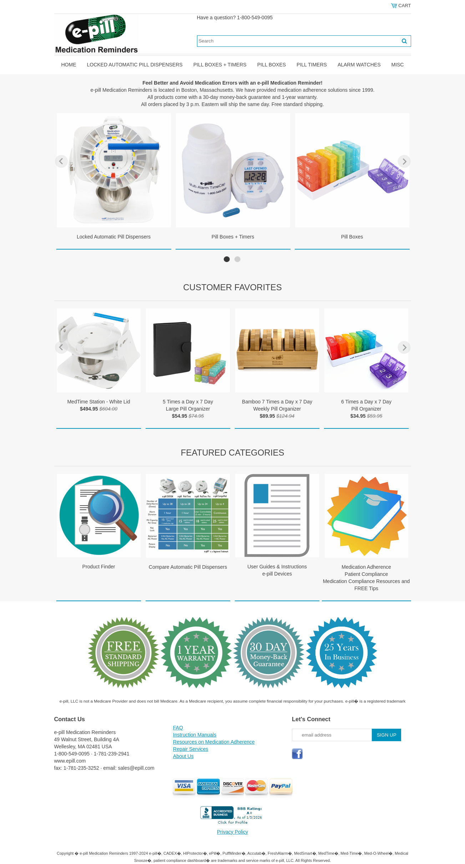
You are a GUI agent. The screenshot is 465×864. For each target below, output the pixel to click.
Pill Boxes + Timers (220, 64)
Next (404, 161)
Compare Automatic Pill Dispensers (188, 567)
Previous (61, 161)
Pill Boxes (271, 64)
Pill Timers (312, 64)
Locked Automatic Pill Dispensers (135, 64)
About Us (183, 756)
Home (68, 64)
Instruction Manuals (194, 735)
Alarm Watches (359, 64)
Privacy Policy (232, 832)
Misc (397, 64)
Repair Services (190, 749)
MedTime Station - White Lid (98, 402)
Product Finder (98, 566)
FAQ (178, 727)
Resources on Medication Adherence (214, 742)
